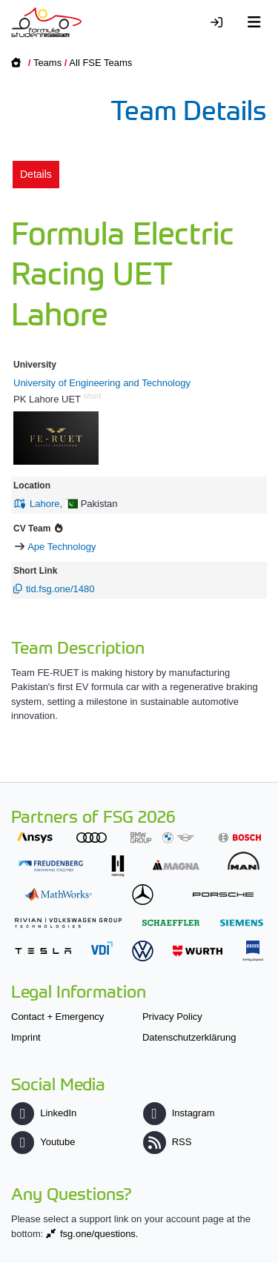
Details (36, 174)
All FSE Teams (100, 62)
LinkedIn (43, 1112)
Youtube (43, 1141)
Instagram (179, 1112)
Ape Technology (61, 546)
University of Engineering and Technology (102, 382)
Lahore (44, 503)
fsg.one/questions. (99, 1233)
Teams (47, 62)
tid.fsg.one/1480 (60, 588)
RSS (167, 1141)
